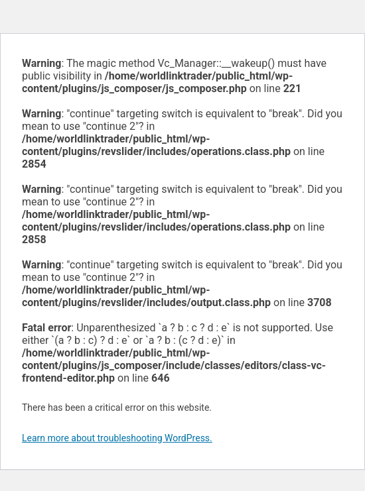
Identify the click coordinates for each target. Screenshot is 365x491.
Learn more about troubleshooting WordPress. (117, 438)
